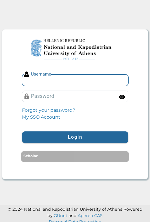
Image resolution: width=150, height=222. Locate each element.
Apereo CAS (90, 215)
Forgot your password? (48, 110)
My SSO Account (41, 117)
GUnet (60, 215)
